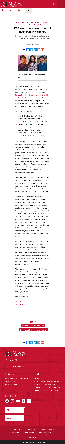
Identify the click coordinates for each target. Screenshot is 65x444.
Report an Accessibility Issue (47, 432)
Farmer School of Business (12, 10)
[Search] (53, 4)
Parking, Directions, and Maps (46, 390)
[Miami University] (11, 4)
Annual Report (11, 381)
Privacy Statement (15, 432)
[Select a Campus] (32, 366)
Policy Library (32, 437)
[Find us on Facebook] (7, 401)
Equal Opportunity (15, 429)
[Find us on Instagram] (13, 401)
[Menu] (61, 4)
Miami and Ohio (11, 384)
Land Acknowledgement (48, 429)
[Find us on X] (24, 401)
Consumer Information (31, 429)
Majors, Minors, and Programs (46, 381)
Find (36, 374)
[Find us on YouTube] (18, 401)
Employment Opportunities (45, 384)
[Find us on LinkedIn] (29, 401)
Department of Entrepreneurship (33, 330)
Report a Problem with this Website (45, 435)
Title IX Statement (29, 432)
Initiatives (10, 374)
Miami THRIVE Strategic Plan (16, 378)
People (36, 378)
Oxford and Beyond (37, 25)
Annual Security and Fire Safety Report (20, 435)
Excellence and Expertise (27, 22)
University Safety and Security (47, 387)
